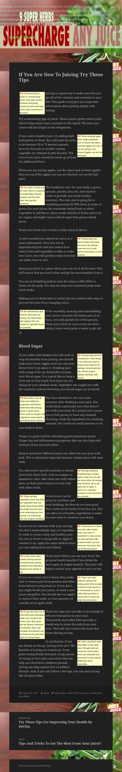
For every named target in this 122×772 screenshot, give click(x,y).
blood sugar (60, 693)
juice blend (24, 696)
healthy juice (95, 693)
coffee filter (72, 693)
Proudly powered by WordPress (35, 765)
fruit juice (83, 693)
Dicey (46, 693)
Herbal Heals (22, 37)
